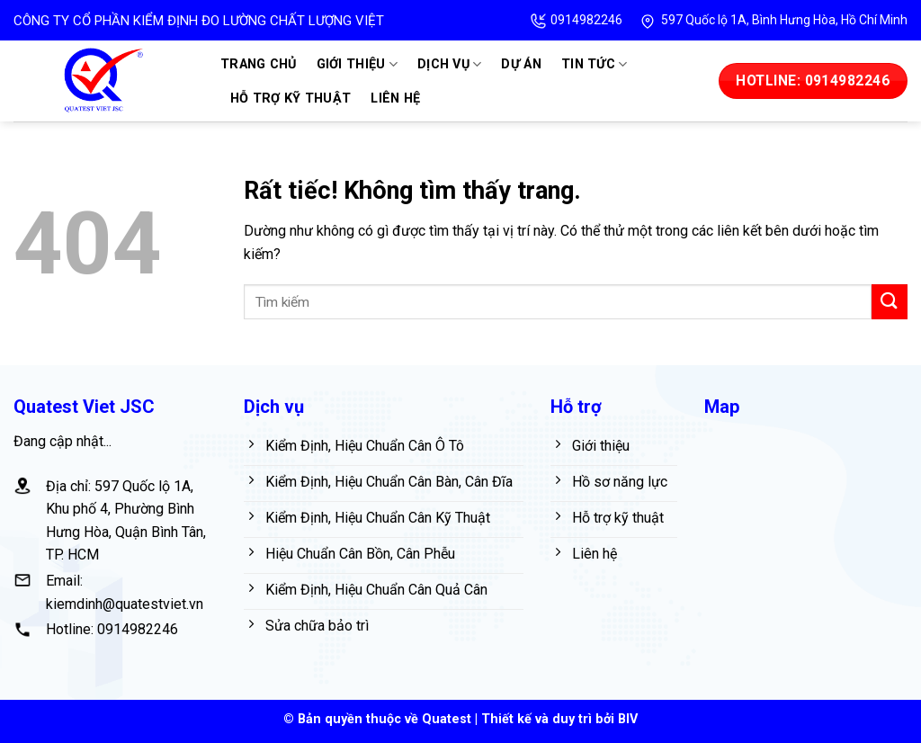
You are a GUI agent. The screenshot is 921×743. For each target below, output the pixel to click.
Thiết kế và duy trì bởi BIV (559, 719)
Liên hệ (395, 98)
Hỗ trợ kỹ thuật (290, 98)
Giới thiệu (357, 64)
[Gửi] (890, 301)
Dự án (521, 64)
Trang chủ (258, 64)
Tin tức (594, 64)
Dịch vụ (449, 64)
